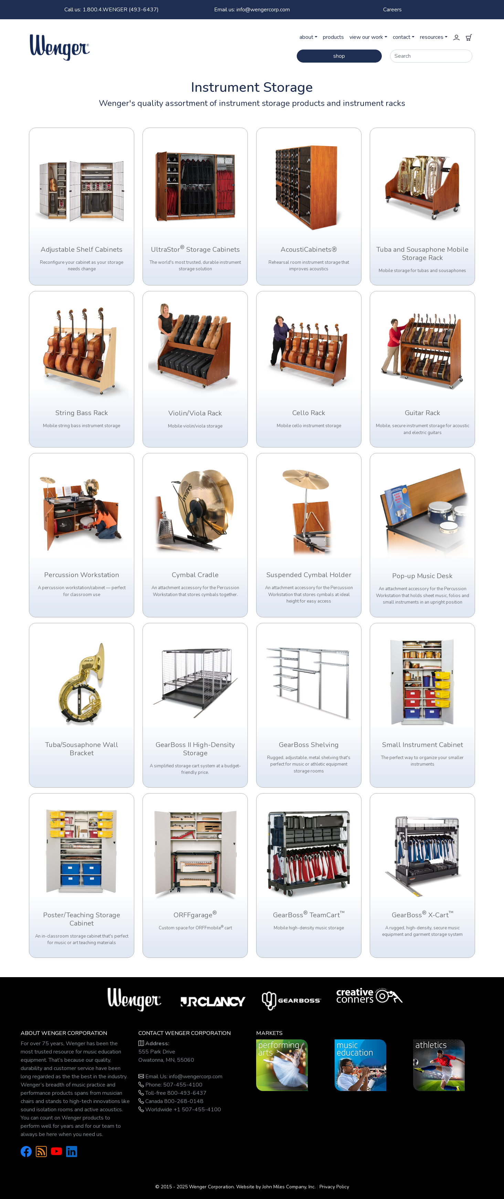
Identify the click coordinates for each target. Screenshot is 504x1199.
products (333, 37)
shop (339, 56)
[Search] (431, 56)
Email (252, 9)
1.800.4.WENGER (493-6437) (111, 9)
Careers (392, 9)
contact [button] (401, 37)
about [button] (306, 37)
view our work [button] (366, 37)
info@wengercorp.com (195, 1076)
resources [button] (431, 37)
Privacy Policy (334, 1187)
